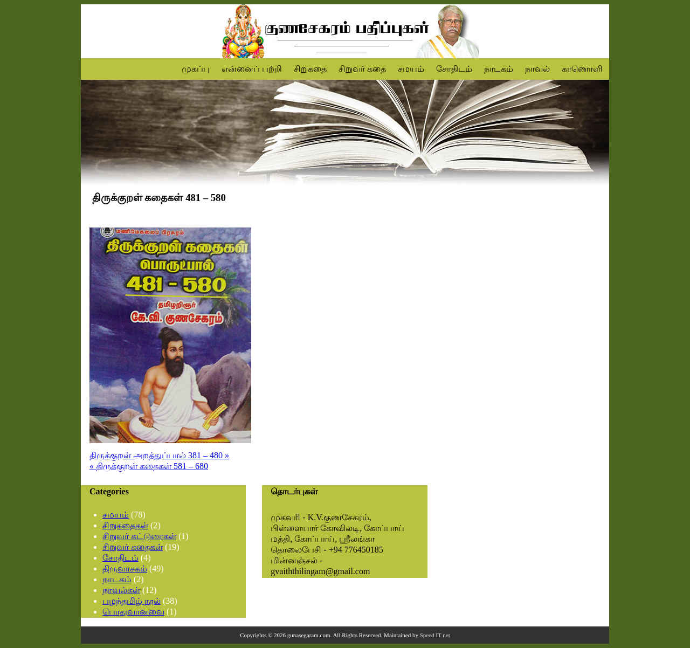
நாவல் (537, 68)
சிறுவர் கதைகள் (132, 547)
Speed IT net (435, 635)
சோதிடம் (454, 68)
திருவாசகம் (124, 568)
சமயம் (411, 68)
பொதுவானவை (133, 611)
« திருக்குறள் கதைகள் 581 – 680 (148, 466)
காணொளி (582, 68)
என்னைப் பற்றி (252, 68)
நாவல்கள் (121, 590)
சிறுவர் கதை (362, 68)
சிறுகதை (310, 68)
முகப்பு (196, 68)
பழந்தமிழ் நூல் (131, 600)
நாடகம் (498, 68)
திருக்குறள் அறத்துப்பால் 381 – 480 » (159, 455)
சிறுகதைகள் (125, 525)
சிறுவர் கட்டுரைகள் (139, 536)
